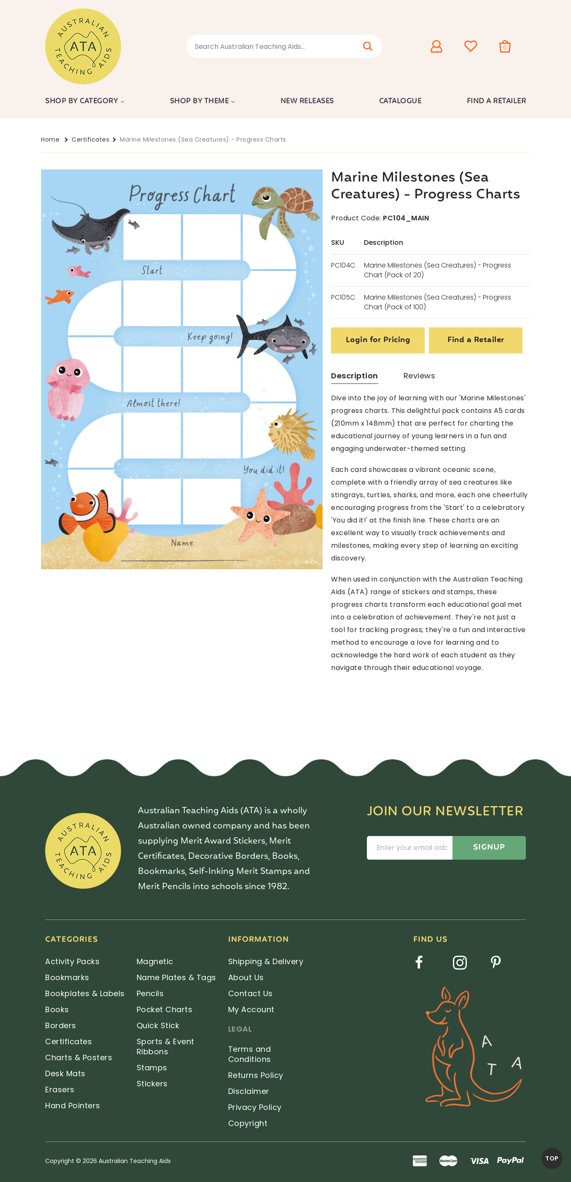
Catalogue (400, 101)
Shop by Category (81, 101)
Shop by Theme (199, 101)
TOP (552, 1158)
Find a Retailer (496, 101)
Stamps (152, 1067)
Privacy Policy (255, 1107)
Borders (60, 1025)
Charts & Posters (78, 1057)
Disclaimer (248, 1091)
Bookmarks (67, 977)
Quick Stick (158, 1025)
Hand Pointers (72, 1105)
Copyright (248, 1123)
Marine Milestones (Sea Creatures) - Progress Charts (203, 139)
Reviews (420, 375)
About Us (246, 977)
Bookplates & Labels (85, 993)
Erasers (60, 1089)
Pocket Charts (165, 1009)
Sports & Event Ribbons (165, 1046)
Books (57, 1009)
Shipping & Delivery (266, 961)
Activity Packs (72, 961)
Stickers (152, 1083)
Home (50, 139)
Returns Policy (255, 1075)
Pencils (150, 993)
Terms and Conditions (249, 1054)
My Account (251, 1009)
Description (354, 375)
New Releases (307, 101)
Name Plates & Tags (176, 977)
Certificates (90, 139)
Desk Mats (65, 1073)
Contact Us (250, 993)
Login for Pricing (378, 340)
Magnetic (155, 961)
